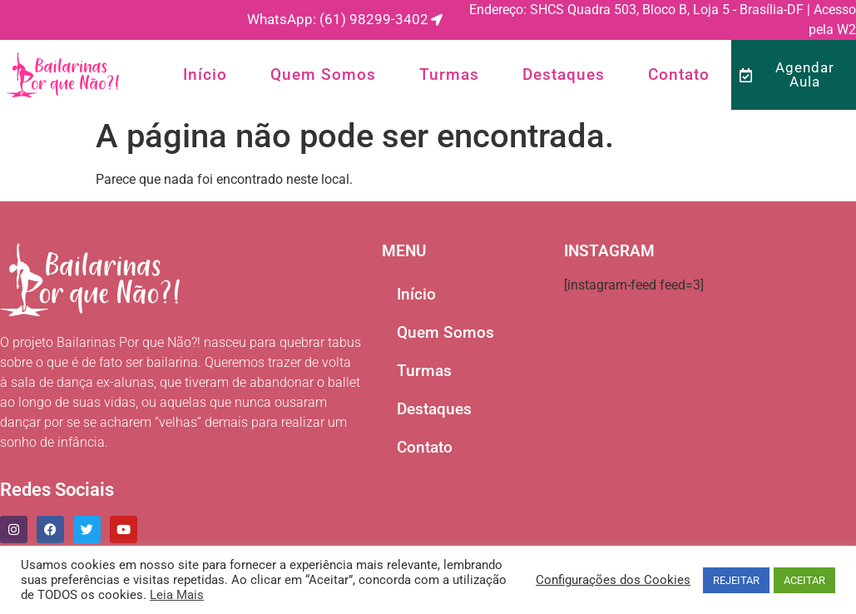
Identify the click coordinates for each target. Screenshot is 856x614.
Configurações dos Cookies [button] (613, 579)
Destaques (563, 74)
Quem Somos (323, 74)
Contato (679, 74)
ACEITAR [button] (804, 580)
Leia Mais (177, 594)
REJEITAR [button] (736, 580)
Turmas (449, 74)
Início (205, 74)
